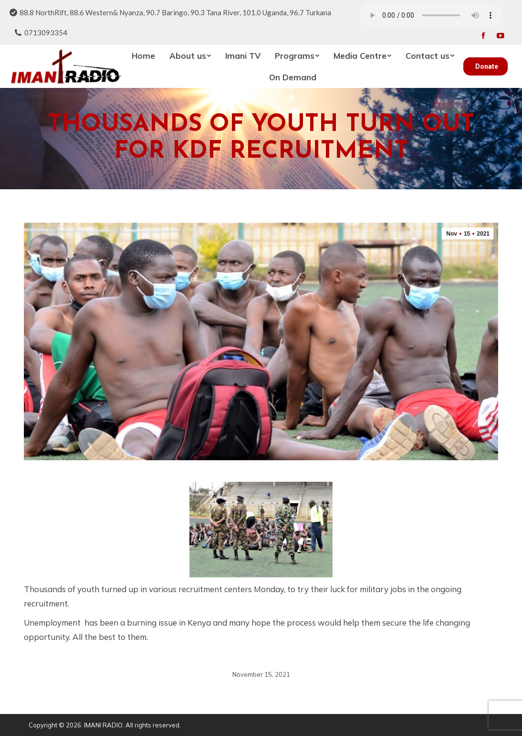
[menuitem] (143, 55)
